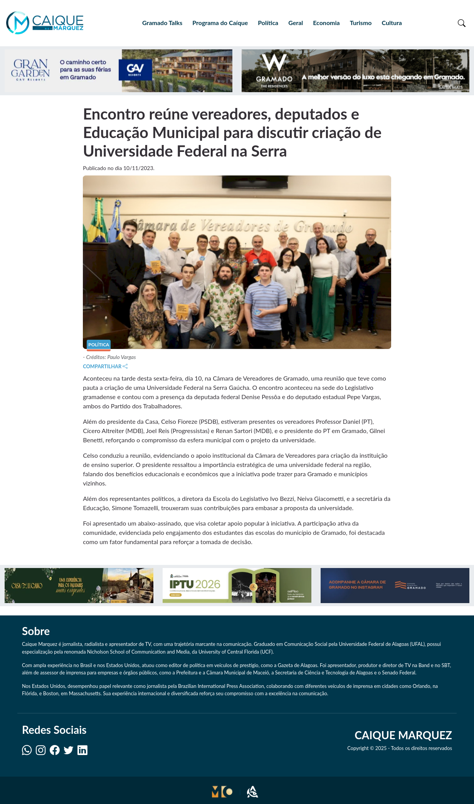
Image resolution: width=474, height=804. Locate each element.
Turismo (361, 22)
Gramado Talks (162, 22)
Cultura (392, 22)
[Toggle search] (462, 23)
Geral (295, 22)
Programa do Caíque (220, 22)
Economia (326, 22)
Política (268, 22)
